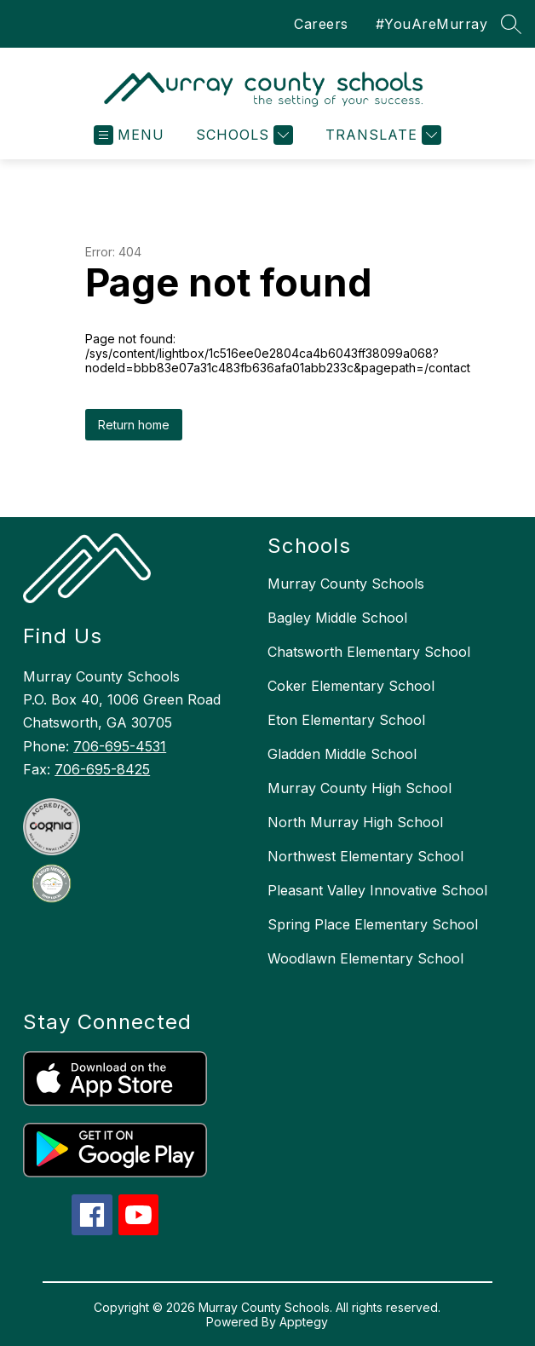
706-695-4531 (119, 746)
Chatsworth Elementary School (369, 651)
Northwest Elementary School (365, 856)
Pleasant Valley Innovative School (377, 890)
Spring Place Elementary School (373, 924)
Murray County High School (360, 788)
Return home (134, 424)
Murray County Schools (346, 583)
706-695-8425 (102, 769)
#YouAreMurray (432, 23)
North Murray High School (355, 822)
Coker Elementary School (351, 685)
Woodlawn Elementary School (365, 958)
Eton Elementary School (346, 719)
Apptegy (303, 1321)
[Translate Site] (381, 135)
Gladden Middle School (342, 753)
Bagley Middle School (337, 617)
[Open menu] (129, 135)
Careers (321, 23)
